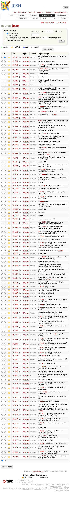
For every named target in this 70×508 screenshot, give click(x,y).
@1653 (15, 281)
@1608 (15, 473)
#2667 (42, 356)
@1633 (15, 366)
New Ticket (22, 18)
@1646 (15, 308)
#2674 (42, 69)
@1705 (15, 65)
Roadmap (35, 18)
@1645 (15, 313)
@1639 (15, 339)
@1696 (15, 104)
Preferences (22, 12)
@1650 (15, 293)
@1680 (15, 170)
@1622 (15, 412)
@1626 (15, 394)
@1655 (15, 272)
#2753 (43, 152)
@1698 (15, 95)
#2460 (60, 260)
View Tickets (61, 15)
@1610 (15, 464)
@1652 (15, 285)
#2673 (42, 329)
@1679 (15, 175)
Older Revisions (61, 22)
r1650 (49, 290)
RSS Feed (29, 494)
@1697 (15, 99)
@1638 (15, 344)
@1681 (15, 166)
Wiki (11, 15)
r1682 (48, 158)
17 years (26, 57)
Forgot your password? (61, 12)
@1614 (15, 447)
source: (6, 26)
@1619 (15, 425)
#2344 (42, 244)
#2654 (42, 402)
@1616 (15, 439)
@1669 (15, 216)
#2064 (56, 347)
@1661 (15, 248)
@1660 (15, 252)
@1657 (15, 263)
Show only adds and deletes (17, 38)
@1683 (15, 157)
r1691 (55, 117)
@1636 (15, 352)
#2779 (40, 99)
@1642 (15, 326)
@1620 (15, 420)
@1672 (15, 203)
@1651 (15, 289)
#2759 (43, 94)
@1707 (15, 57)
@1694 (15, 113)
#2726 (42, 203)
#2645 (42, 434)
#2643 (44, 429)
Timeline (21, 15)
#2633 (44, 472)
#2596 (45, 407)
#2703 (40, 123)
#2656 (43, 230)
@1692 (15, 120)
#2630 (42, 468)
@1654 (15, 276)
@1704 (15, 70)
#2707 (43, 267)
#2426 (44, 381)
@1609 (15, 468)
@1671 (15, 208)
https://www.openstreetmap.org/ (57, 503)
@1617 (15, 434)
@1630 (15, 378)
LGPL (61, 507)
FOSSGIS (40, 501)
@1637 (15, 348)
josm (15, 26)
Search (64, 18)
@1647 (15, 305)
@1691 (15, 124)
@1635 (15, 357)
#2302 (42, 352)
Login (14, 12)
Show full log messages (14, 40)
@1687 (15, 141)
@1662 (15, 244)
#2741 (42, 208)
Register (48, 12)
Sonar (55, 18)
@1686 (15, 145)
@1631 (15, 374)
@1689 (15, 133)
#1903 (42, 312)
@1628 (15, 386)
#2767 (42, 108)
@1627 (15, 390)
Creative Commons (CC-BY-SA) (33, 505)
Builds (45, 18)
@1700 (15, 86)
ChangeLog (43, 494)
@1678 (15, 179)
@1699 (15, 90)
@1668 (15, 219)
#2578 (42, 460)
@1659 (15, 256)
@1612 (15, 456)
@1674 (15, 195)
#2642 (42, 447)
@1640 (15, 335)
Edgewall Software (26, 499)
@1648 (15, 301)
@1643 (15, 321)
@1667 (15, 223)
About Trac (40, 12)
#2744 (43, 137)
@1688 (15, 137)
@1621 (15, 416)
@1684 (15, 153)
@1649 (15, 298)
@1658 (15, 260)
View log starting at (42, 31)
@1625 (15, 398)
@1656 (15, 268)
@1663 (15, 240)
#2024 (42, 339)
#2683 (43, 369)
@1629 (15, 382)
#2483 (42, 361)
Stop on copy (12, 33)
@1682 (15, 162)
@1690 (15, 129)
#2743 (43, 191)
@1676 (15, 187)
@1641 (15, 330)
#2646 (42, 438)
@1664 (15, 236)
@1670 (15, 212)
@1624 (15, 403)
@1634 (15, 362)
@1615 (15, 443)
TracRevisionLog (38, 488)
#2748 (43, 174)
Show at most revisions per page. (46, 38)
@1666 (15, 227)
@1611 (15, 460)
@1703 (15, 74)
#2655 (42, 416)
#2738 (42, 198)
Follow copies (12, 35)
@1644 (15, 317)
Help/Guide (31, 12)
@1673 (15, 199)
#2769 (43, 113)
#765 (46, 69)
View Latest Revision (47, 22)
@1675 (15, 191)
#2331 (42, 320)
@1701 (15, 82)
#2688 (42, 366)
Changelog (33, 15)
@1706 (15, 61)
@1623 (15, 408)
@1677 (15, 183)
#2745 (44, 179)
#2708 (42, 252)
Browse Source (47, 15)
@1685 (15, 149)
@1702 (15, 78)
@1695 (15, 109)
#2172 (43, 451)
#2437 (40, 239)
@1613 (15, 452)
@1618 (15, 430)
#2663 (42, 398)
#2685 (42, 317)
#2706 (42, 65)
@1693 (15, 116)
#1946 (42, 298)
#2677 (44, 378)
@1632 (15, 369)
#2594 (42, 255)
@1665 (15, 231)
